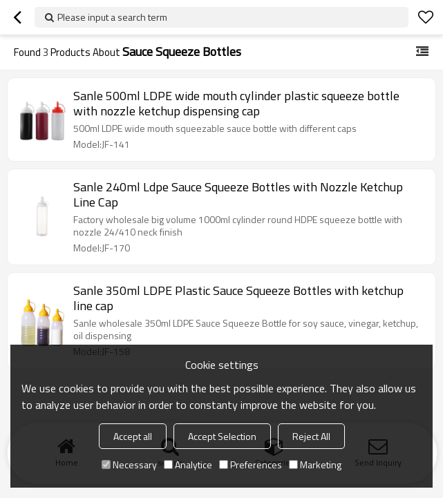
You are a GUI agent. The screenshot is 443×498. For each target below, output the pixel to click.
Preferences (250, 464)
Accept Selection (222, 436)
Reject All (311, 436)
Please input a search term (112, 17)
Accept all (132, 436)
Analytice (188, 464)
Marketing (315, 464)
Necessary (129, 464)
